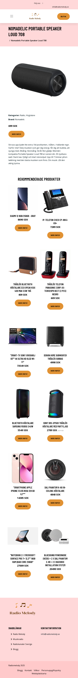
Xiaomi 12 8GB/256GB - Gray (23, 215)
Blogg (15, 649)
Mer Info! (16, 134)
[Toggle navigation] (11, 16)
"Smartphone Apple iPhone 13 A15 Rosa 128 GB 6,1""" (23, 491)
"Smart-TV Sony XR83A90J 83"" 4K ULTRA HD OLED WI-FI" (22, 358)
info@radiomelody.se (60, 7)
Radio (22, 115)
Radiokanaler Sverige (22, 644)
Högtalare (30, 115)
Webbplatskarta (39, 673)
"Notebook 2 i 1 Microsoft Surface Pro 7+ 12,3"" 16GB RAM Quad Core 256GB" (22, 558)
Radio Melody (19, 634)
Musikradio (18, 639)
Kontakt (28, 670)
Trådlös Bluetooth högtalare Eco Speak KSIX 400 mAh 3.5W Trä (22, 287)
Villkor (37, 670)
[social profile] (42, 3)
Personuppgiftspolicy (51, 670)
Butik (63, 16)
